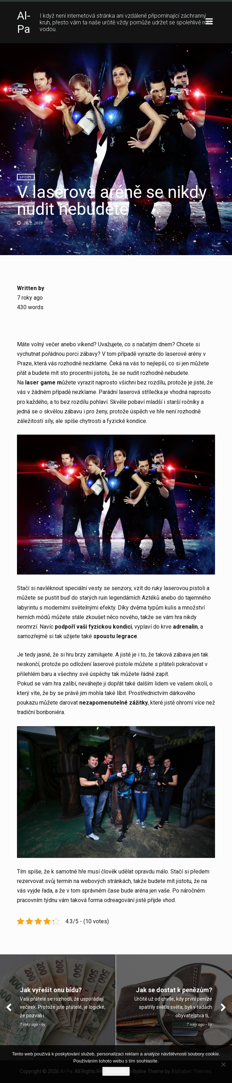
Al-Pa (23, 22)
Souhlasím (116, 1071)
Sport (26, 177)
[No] (223, 1064)
